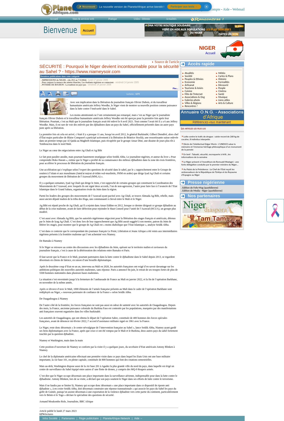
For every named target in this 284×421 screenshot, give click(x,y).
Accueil (54, 18)
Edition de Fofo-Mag (193, 187)
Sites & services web (83, 18)
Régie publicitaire (89, 418)
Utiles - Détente (142, 18)
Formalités (223, 82)
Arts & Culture (225, 103)
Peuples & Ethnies (194, 79)
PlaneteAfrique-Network (116, 418)
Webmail (238, 9)
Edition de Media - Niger (195, 190)
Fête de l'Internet (194, 94)
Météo (221, 73)
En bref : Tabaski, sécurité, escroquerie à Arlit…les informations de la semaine (206, 156)
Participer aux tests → (184, 6)
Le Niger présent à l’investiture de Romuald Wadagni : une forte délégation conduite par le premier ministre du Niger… (210, 163)
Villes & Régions (193, 103)
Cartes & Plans (225, 76)
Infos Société (50, 418)
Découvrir (223, 85)
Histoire (222, 79)
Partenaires (68, 418)
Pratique (112, 18)
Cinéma (222, 91)
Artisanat (189, 85)
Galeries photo (192, 100)
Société (188, 76)
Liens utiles (224, 100)
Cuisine (188, 91)
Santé (221, 94)
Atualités (189, 73)
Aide (226, 9)
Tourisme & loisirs (194, 88)
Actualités (171, 18)
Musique (223, 97)
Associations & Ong (195, 97)
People (221, 88)
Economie (190, 82)
